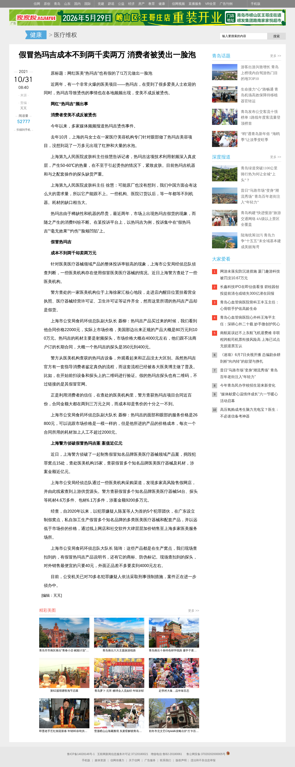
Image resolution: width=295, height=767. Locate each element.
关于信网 (134, 760)
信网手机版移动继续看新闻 (192, 35)
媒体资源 (100, 760)
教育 (151, 4)
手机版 (255, 4)
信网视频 (178, 4)
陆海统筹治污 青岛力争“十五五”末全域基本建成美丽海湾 (261, 241)
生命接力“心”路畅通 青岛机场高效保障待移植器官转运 (259, 95)
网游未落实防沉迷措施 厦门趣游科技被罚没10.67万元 (250, 274)
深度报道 (221, 156)
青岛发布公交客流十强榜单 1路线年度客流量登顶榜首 (260, 117)
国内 (77, 4)
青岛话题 (221, 55)
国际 (87, 4)
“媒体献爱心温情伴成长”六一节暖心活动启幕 (249, 397)
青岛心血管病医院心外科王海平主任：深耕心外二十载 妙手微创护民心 (250, 320)
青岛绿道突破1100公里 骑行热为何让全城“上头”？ (259, 174)
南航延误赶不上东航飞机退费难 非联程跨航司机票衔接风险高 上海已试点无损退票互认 (250, 339)
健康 (162, 4)
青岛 (57, 4)
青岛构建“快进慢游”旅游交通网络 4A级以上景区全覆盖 (261, 218)
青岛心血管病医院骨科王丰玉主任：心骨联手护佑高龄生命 (249, 305)
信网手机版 (226, 452)
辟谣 (111, 4)
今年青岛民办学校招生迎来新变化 (247, 385)
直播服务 (195, 4)
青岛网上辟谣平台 (226, 470)
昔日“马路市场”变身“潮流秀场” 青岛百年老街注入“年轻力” (260, 196)
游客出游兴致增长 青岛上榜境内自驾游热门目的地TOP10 (260, 73)
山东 (67, 4)
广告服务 (150, 760)
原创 (47, 4)
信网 (37, 4)
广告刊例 (226, 4)
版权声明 (181, 760)
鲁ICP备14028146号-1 (81, 754)
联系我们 (165, 760)
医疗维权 (65, 35)
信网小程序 (253, 452)
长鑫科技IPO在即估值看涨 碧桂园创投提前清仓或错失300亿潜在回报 (249, 290)
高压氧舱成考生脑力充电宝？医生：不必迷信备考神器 (249, 413)
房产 (141, 4)
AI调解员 (253, 470)
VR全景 (210, 4)
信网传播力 (117, 760)
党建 (101, 4)
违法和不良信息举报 (203, 760)
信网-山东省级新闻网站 (17, 35)
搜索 (276, 36)
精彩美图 (47, 610)
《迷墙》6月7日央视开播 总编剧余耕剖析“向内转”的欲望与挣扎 (250, 358)
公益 (121, 4)
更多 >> (193, 610)
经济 (131, 4)
